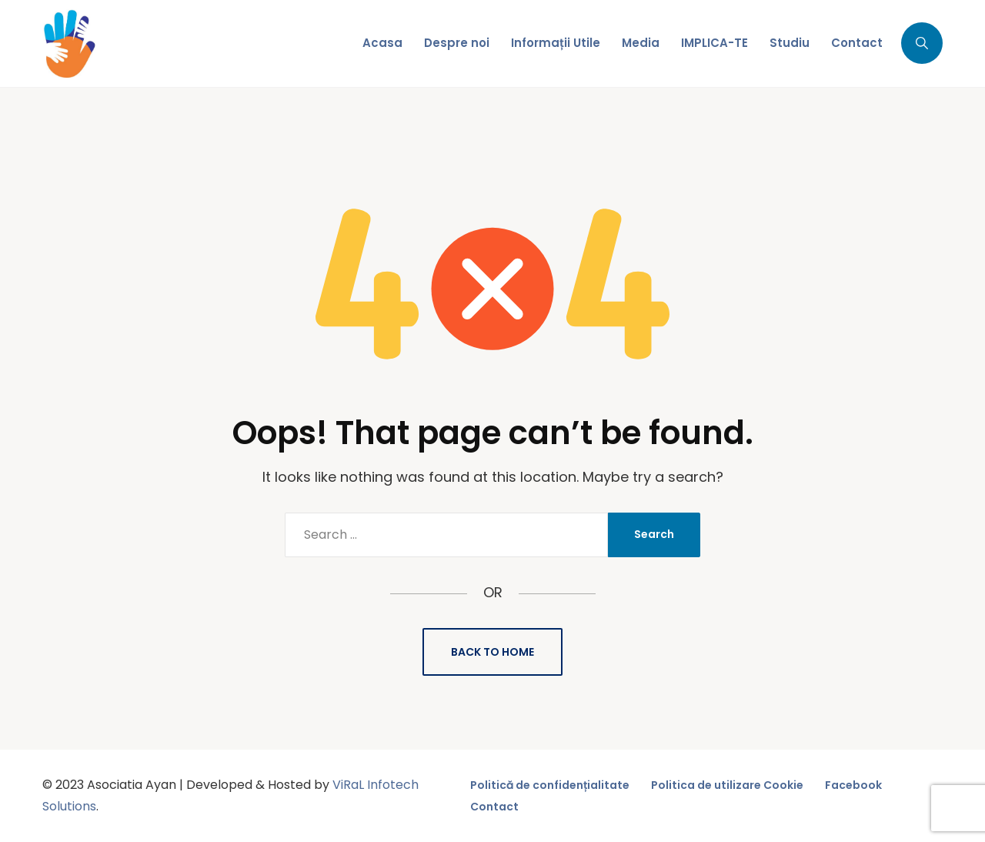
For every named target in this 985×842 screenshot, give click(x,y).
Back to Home (492, 652)
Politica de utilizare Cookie (727, 785)
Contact (494, 806)
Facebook (853, 785)
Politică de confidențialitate (549, 785)
